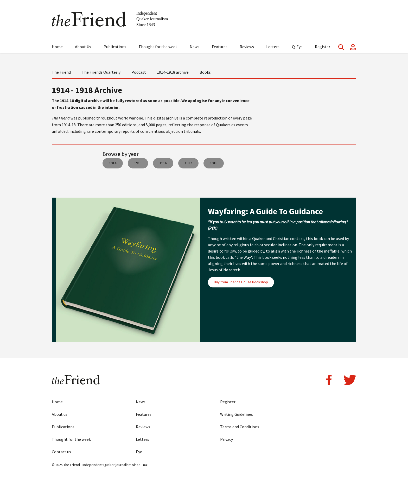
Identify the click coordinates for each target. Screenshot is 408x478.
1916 (163, 163)
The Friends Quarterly (101, 72)
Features (219, 46)
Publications (115, 46)
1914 (112, 163)
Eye (139, 451)
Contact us (61, 451)
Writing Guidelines (236, 414)
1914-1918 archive (173, 72)
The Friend (61, 72)
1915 (138, 163)
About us (59, 414)
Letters (272, 46)
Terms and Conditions (239, 426)
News (194, 46)
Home (57, 46)
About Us (83, 46)
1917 (188, 163)
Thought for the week (157, 46)
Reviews (247, 46)
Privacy (226, 439)
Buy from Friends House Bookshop (241, 282)
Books (205, 72)
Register (322, 46)
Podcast (138, 72)
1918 (213, 163)
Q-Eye (297, 46)
